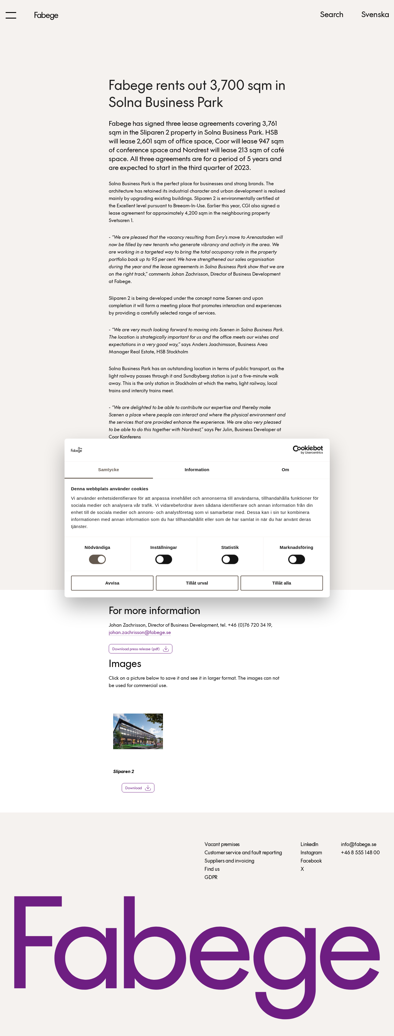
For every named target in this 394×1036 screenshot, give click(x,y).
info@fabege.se (358, 845)
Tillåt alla (281, 582)
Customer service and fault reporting (243, 853)
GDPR (211, 878)
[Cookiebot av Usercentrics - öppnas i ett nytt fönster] (297, 450)
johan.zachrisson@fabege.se (140, 632)
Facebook (311, 861)
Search (332, 15)
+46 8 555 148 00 (360, 853)
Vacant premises (222, 845)
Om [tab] (285, 469)
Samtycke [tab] (108, 469)
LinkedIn (309, 845)
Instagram (311, 853)
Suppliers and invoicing (229, 861)
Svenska (375, 15)
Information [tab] (197, 469)
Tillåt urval (197, 582)
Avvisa (112, 582)
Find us (212, 869)
